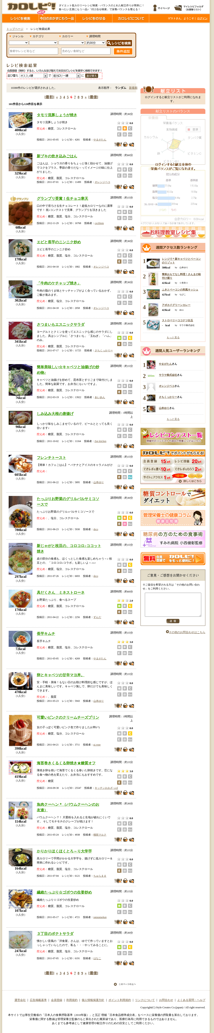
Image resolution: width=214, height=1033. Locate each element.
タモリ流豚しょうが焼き (57, 115)
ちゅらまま (99, 876)
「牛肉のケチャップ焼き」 (59, 283)
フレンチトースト (51, 457)
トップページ (14, 29)
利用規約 (72, 1000)
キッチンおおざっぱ (106, 788)
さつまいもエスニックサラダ (61, 324)
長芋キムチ (46, 633)
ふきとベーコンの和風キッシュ (180, 289)
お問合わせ (166, 1000)
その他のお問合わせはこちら (185, 636)
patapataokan (100, 917)
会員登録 (56, 1000)
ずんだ (97, 617)
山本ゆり (98, 482)
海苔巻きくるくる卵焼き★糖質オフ (66, 763)
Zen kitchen (100, 441)
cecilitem (99, 223)
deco (95, 529)
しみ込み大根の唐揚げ (55, 414)
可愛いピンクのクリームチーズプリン (68, 717)
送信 (172, 625)
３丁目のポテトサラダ (55, 933)
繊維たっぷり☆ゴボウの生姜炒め (64, 892)
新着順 (133, 87)
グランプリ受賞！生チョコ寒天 (62, 198)
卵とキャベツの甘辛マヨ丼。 (61, 675)
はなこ (97, 958)
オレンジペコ (102, 182)
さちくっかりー (104, 350)
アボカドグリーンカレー (176, 305)
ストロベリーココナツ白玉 (177, 320)
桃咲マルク (99, 834)
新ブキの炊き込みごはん (57, 156)
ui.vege (97, 744)
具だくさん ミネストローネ (61, 592)
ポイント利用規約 (120, 1000)
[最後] (93, 97)
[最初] (49, 97)
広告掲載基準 (38, 1000)
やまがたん (99, 139)
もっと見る (173, 337)
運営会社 (20, 1000)
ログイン (202, 18)
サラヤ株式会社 (168, 375)
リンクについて (145, 1000)
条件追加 (123, 51)
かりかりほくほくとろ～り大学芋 (64, 851)
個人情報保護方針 (93, 1000)
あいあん (100, 397)
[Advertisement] (173, 55)
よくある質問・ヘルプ (191, 1000)
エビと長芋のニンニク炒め (59, 242)
